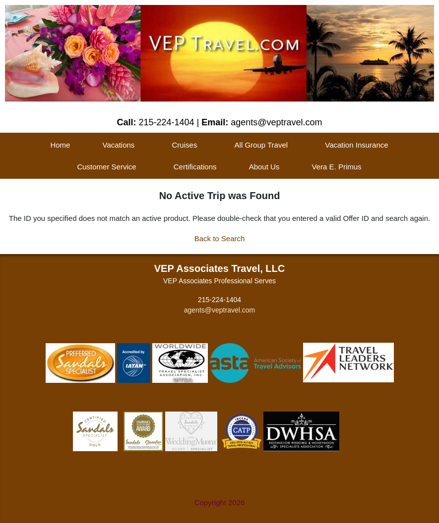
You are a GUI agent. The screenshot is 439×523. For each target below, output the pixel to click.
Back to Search (219, 238)
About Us (264, 166)
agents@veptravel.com (219, 310)
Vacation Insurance (356, 145)
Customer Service (106, 166)
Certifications (195, 166)
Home (60, 145)
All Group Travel (261, 145)
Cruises (184, 145)
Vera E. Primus (337, 166)
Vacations (119, 145)
